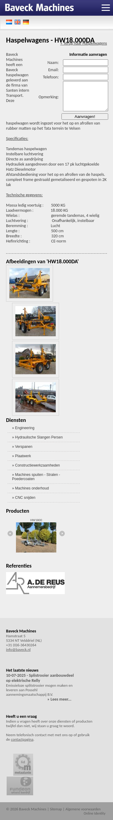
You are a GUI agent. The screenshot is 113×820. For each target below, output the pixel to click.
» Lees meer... (59, 699)
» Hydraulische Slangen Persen (37, 437)
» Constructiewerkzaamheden (36, 465)
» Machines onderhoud (30, 488)
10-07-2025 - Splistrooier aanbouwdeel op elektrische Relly (40, 678)
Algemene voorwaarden (83, 809)
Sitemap (56, 809)
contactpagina (22, 739)
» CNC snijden (23, 497)
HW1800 (36, 520)
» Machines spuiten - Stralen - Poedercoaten (36, 477)
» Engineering (23, 428)
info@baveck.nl (18, 649)
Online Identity (94, 813)
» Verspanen (22, 447)
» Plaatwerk (21, 456)
